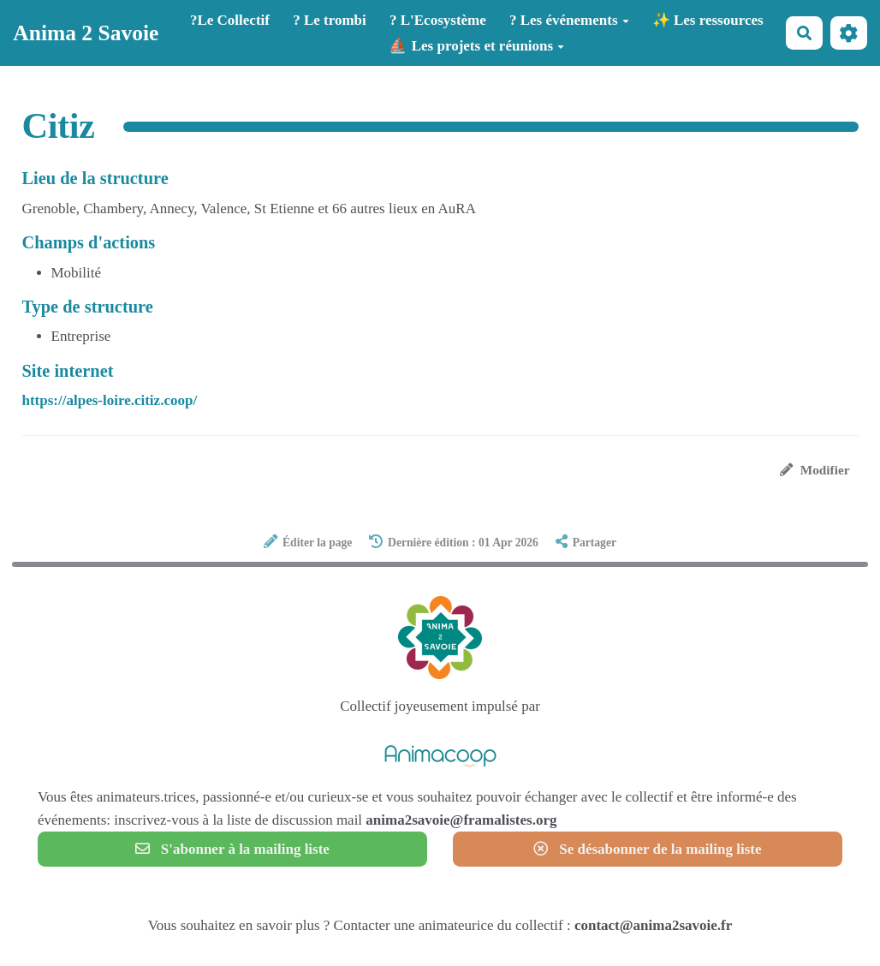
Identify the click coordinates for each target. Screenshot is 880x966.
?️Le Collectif (230, 20)
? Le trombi (329, 20)
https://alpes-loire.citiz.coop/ (110, 400)
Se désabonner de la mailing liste (647, 849)
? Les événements (569, 20)
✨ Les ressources (708, 20)
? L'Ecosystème (437, 20)
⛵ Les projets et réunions (476, 46)
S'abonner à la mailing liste (232, 849)
